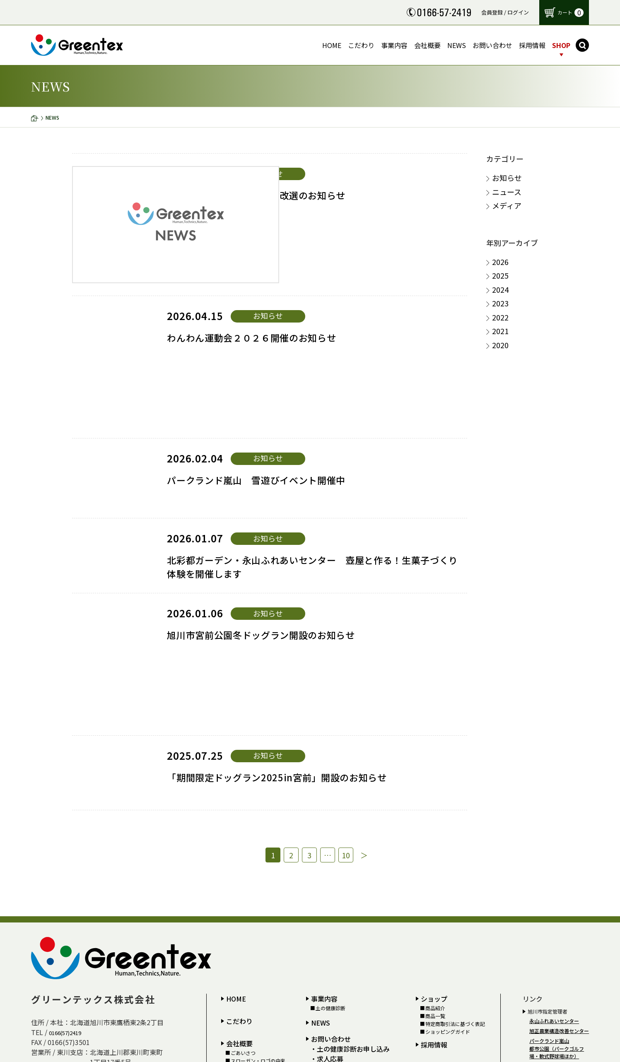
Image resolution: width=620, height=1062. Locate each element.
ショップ (434, 779)
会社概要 (239, 823)
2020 (500, 345)
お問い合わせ (331, 819)
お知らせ (507, 178)
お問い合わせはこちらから (371, 1013)
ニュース (506, 192)
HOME (236, 779)
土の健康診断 (330, 788)
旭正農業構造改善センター (559, 810)
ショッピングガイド (447, 812)
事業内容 (324, 779)
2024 (500, 289)
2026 (500, 262)
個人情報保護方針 (335, 848)
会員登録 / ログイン (505, 12)
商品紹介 (435, 788)
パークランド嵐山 (549, 820)
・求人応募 (326, 839)
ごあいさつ (243, 833)
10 (351, 634)
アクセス (240, 849)
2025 (500, 275)
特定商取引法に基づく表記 (455, 804)
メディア (506, 205)
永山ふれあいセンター (554, 800)
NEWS (320, 803)
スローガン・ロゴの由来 (258, 841)
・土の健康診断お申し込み (350, 829)
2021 (500, 331)
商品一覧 (435, 796)
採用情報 (434, 825)
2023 (500, 303)
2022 (500, 317)
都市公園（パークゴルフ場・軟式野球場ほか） (556, 832)
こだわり (239, 801)
